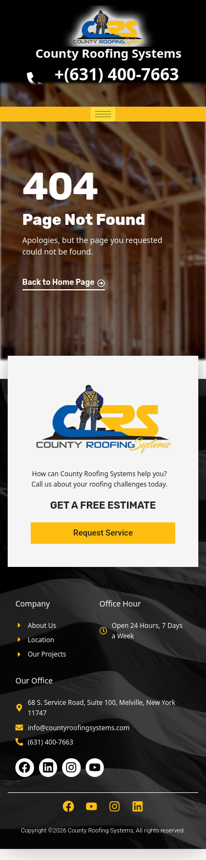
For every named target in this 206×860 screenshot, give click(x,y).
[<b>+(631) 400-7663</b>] (35, 80)
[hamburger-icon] (103, 114)
